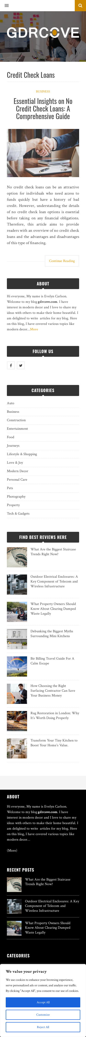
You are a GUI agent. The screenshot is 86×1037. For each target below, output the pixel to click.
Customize (43, 1015)
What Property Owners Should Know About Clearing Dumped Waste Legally (53, 609)
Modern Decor (17, 471)
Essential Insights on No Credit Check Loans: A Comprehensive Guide (43, 108)
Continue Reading (62, 261)
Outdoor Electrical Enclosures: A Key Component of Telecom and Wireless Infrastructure (54, 581)
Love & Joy (15, 462)
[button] (4, 5)
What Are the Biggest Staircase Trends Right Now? (53, 552)
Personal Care (17, 479)
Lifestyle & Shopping (22, 454)
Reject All (43, 1027)
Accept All (43, 1002)
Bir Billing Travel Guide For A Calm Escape (52, 661)
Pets (10, 488)
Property (13, 505)
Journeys (13, 445)
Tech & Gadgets (18, 513)
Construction (16, 420)
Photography (16, 496)
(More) (12, 850)
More (34, 329)
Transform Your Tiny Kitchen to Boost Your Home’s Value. (54, 743)
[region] (43, 1000)
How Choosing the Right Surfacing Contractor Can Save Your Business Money (53, 690)
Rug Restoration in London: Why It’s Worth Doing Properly (55, 715)
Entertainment (17, 428)
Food (10, 437)
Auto (10, 403)
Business (43, 91)
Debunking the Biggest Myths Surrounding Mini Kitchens (52, 633)
